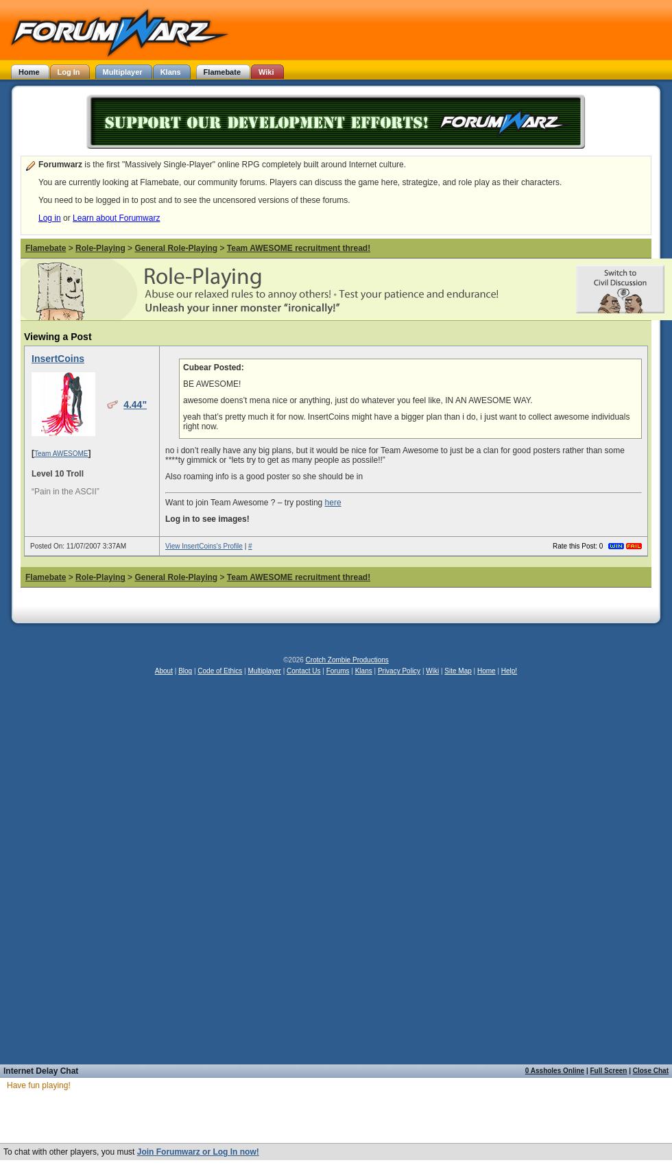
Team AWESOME (61, 453)
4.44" (135, 404)
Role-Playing (100, 248)
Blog (185, 671)
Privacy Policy (399, 671)
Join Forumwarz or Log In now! (198, 1152)
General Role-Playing (175, 248)
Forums (338, 671)
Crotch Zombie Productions (347, 660)
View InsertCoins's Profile (204, 546)
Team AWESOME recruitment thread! (298, 248)
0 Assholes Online (554, 1070)
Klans (363, 671)
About (164, 671)
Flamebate (45, 248)
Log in (49, 218)
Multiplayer (264, 671)
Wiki (432, 671)
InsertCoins (58, 358)
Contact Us (303, 671)
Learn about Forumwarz (116, 218)
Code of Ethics (219, 671)
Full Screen (608, 1070)
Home (486, 671)
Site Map (457, 671)
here (333, 502)
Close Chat (651, 1070)
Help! (509, 671)
